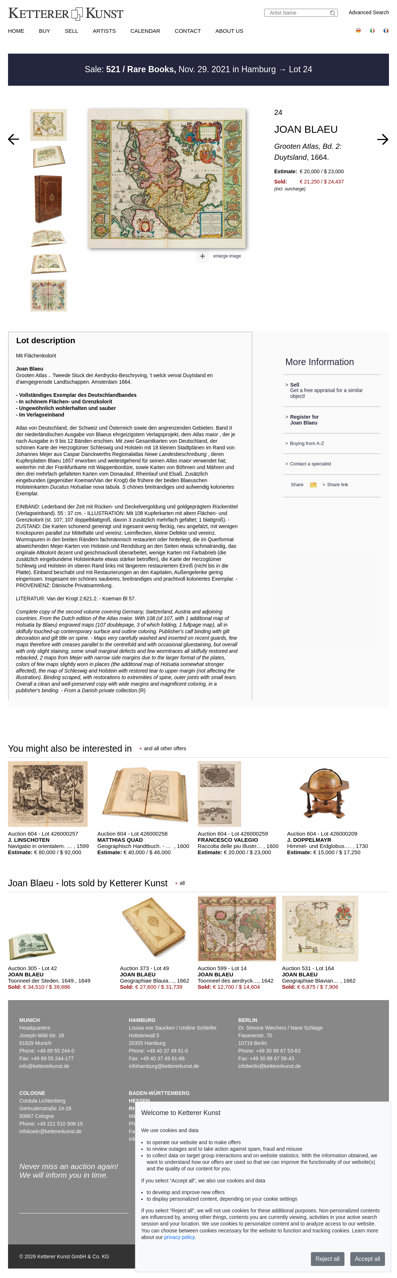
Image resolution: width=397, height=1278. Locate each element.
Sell (71, 31)
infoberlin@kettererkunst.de (269, 1066)
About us (229, 31)
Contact (188, 31)
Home (16, 31)
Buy (44, 31)
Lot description (45, 340)
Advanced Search (369, 12)
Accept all (367, 1259)
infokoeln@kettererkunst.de (50, 1131)
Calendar (145, 31)
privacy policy (179, 1237)
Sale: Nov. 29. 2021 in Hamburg (181, 69)
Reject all (328, 1259)
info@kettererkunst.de (44, 1066)
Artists (104, 31)
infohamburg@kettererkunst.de (164, 1066)
